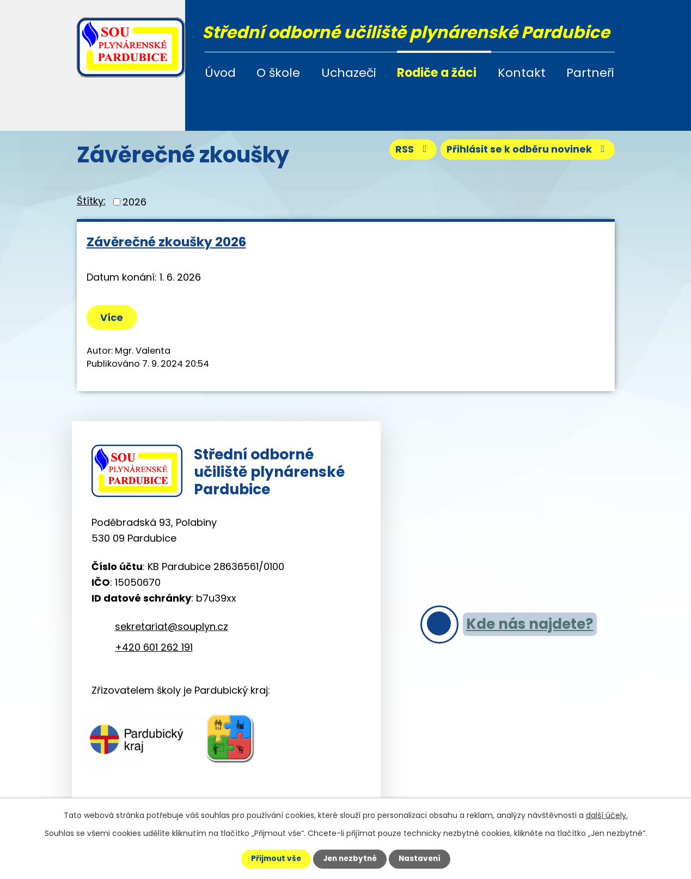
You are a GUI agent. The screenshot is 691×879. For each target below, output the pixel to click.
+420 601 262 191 (154, 649)
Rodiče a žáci (436, 72)
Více (112, 317)
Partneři (590, 72)
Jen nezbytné (349, 858)
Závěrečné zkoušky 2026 (166, 242)
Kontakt (522, 72)
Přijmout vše (273, 858)
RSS (409, 150)
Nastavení (422, 858)
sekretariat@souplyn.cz (171, 628)
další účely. (607, 815)
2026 (134, 202)
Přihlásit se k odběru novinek (526, 150)
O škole (278, 72)
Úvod (220, 72)
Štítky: (91, 201)
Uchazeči (348, 72)
